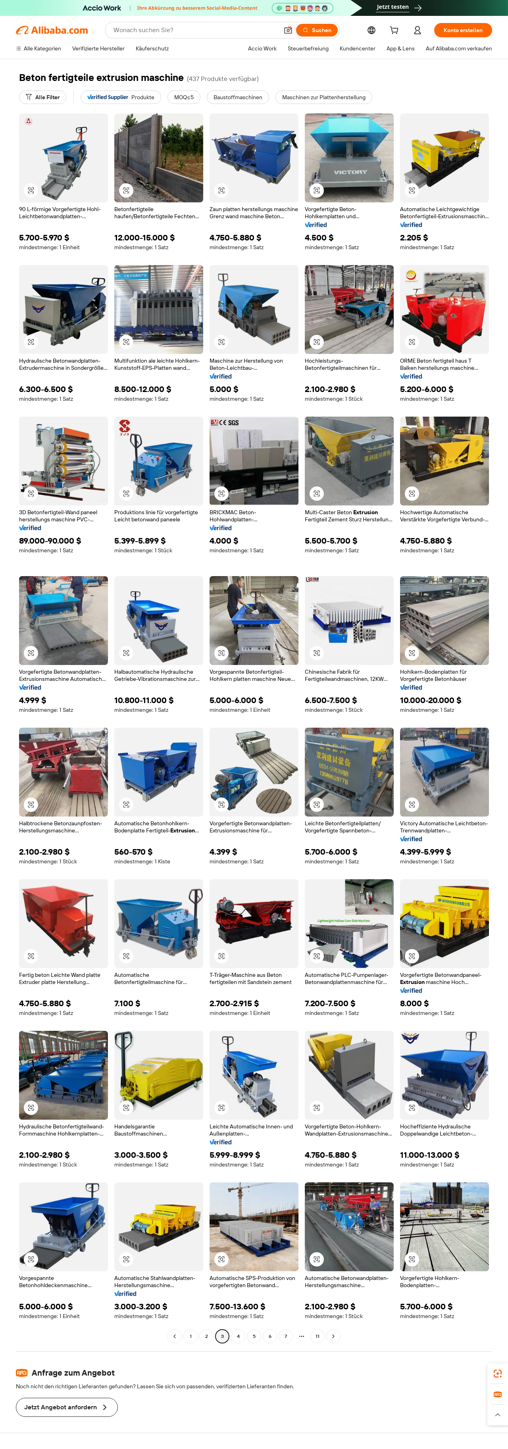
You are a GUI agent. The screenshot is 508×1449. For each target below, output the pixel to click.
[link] (497, 1373)
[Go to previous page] (174, 1336)
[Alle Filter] (42, 97)
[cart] (396, 31)
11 (317, 1336)
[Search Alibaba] (195, 30)
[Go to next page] (333, 1336)
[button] (288, 30)
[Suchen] (317, 30)
